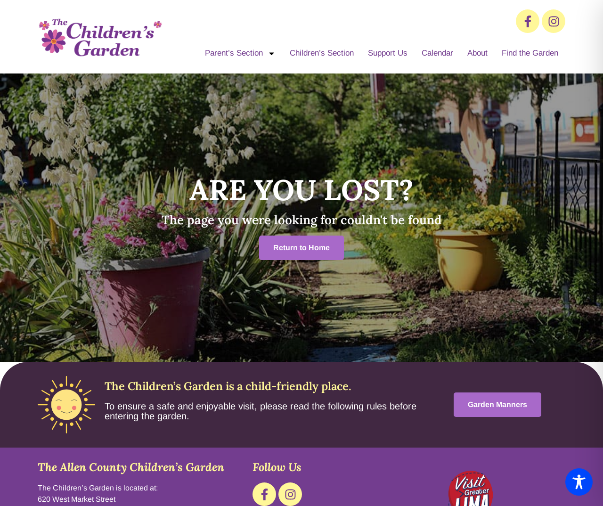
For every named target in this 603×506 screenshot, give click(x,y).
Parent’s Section (240, 53)
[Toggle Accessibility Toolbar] (579, 482)
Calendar (437, 53)
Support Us (387, 53)
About (477, 53)
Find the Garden (530, 53)
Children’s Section (322, 53)
